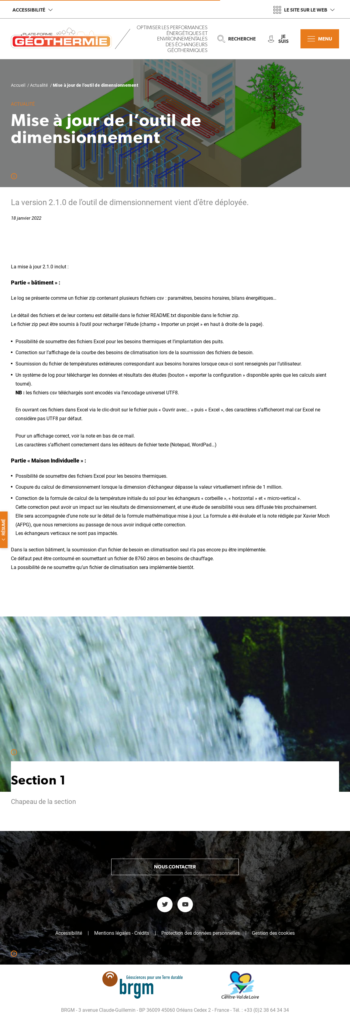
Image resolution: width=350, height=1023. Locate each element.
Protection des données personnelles (200, 933)
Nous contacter (175, 867)
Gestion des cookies (273, 933)
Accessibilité (32, 10)
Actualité (39, 85)
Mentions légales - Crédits (121, 933)
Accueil (18, 85)
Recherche (237, 39)
